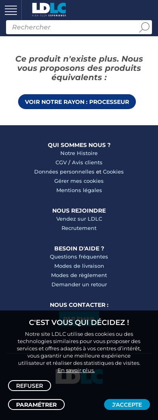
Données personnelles (64, 171)
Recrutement (79, 228)
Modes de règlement (79, 275)
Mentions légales (79, 190)
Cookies (113, 171)
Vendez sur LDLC (79, 218)
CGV (61, 162)
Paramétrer (36, 404)
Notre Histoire (79, 153)
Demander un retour (79, 284)
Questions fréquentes (79, 256)
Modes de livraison (79, 266)
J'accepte (127, 404)
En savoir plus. (76, 370)
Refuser (29, 385)
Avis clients (87, 162)
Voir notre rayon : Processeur (77, 102)
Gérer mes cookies (79, 181)
